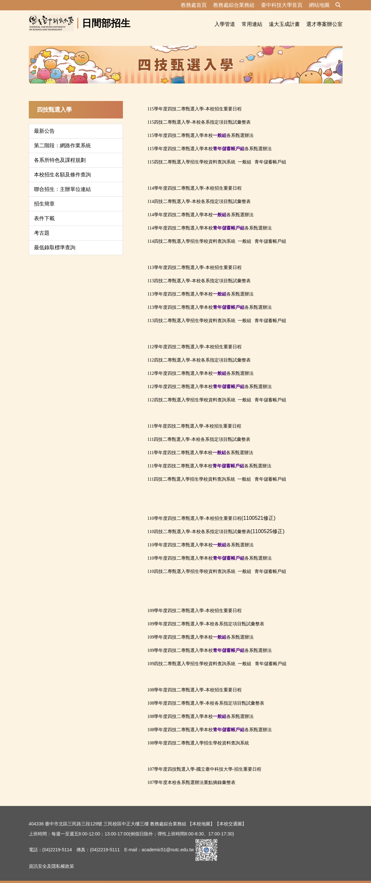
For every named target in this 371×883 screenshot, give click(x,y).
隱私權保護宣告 (44, 874)
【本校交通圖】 (230, 816)
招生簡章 (44, 196)
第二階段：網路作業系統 (62, 137)
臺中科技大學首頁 (281, 5)
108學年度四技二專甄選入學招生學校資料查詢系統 (198, 735)
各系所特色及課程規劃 (60, 152)
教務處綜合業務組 (234, 5)
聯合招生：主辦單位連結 (62, 181)
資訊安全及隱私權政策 (51, 858)
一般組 (244, 154)
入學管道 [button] (224, 24)
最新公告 (44, 123)
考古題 (41, 225)
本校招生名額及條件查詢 (62, 167)
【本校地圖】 (201, 816)
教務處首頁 (194, 5)
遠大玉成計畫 (284, 24)
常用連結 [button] (252, 24)
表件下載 (44, 210)
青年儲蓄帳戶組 (270, 154)
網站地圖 (319, 5)
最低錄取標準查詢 (54, 239)
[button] (338, 5)
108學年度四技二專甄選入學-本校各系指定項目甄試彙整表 (205, 695)
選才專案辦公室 (324, 24)
